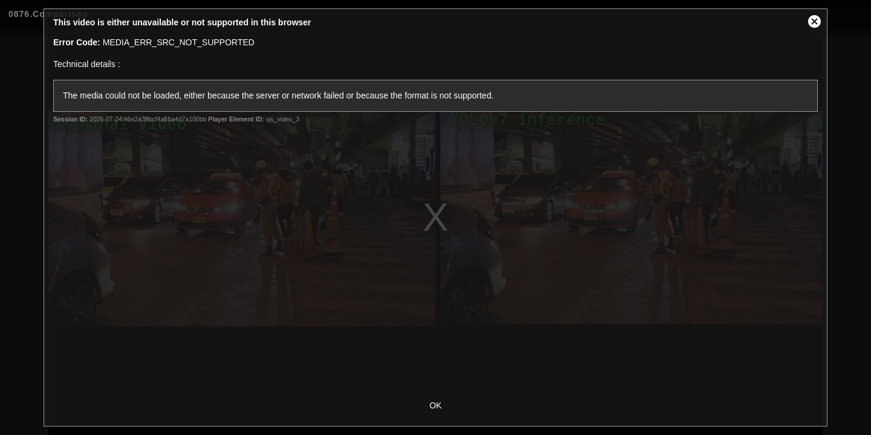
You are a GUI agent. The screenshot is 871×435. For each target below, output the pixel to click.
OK (435, 405)
